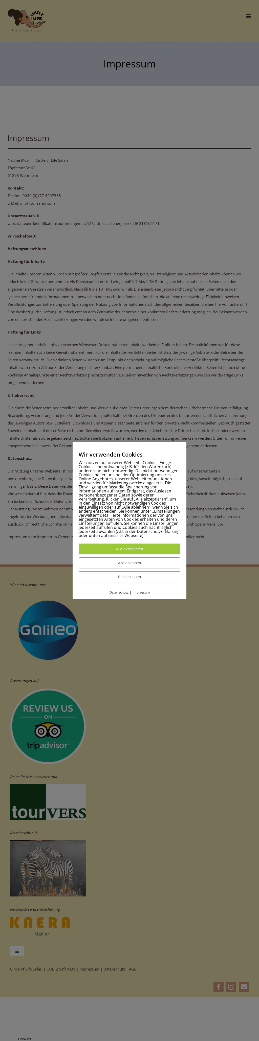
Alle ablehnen (129, 563)
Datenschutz (119, 592)
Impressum (141, 592)
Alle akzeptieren (129, 549)
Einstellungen (129, 577)
